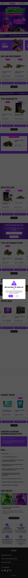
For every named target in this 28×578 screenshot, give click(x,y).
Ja (10, 296)
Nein (17, 296)
